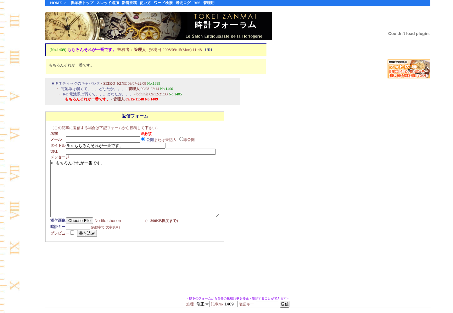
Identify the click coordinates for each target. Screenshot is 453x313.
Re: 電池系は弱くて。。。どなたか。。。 (98, 94)
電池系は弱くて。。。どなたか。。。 (93, 89)
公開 (152, 140)
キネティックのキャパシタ (77, 84)
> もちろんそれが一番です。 (145, 194)
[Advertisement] (409, 182)
